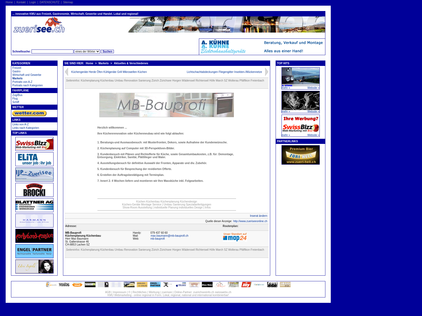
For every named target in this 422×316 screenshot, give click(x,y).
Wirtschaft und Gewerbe (26, 74)
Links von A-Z (20, 124)
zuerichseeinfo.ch (203, 292)
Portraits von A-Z (22, 81)
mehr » (286, 87)
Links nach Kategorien (25, 127)
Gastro (16, 71)
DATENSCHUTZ (49, 2)
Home (9, 2)
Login (32, 2)
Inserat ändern (259, 215)
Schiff (15, 102)
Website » (313, 87)
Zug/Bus (17, 95)
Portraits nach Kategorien (27, 85)
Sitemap (68, 2)
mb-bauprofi (157, 238)
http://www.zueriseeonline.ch (250, 221)
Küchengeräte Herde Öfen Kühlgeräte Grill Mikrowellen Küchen (109, 71)
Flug (14, 98)
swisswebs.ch (223, 292)
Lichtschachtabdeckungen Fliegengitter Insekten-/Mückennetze (224, 71)
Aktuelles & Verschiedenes (131, 63)
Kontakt (21, 2)
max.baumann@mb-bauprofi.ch (169, 235)
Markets (17, 78)
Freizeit (16, 67)
